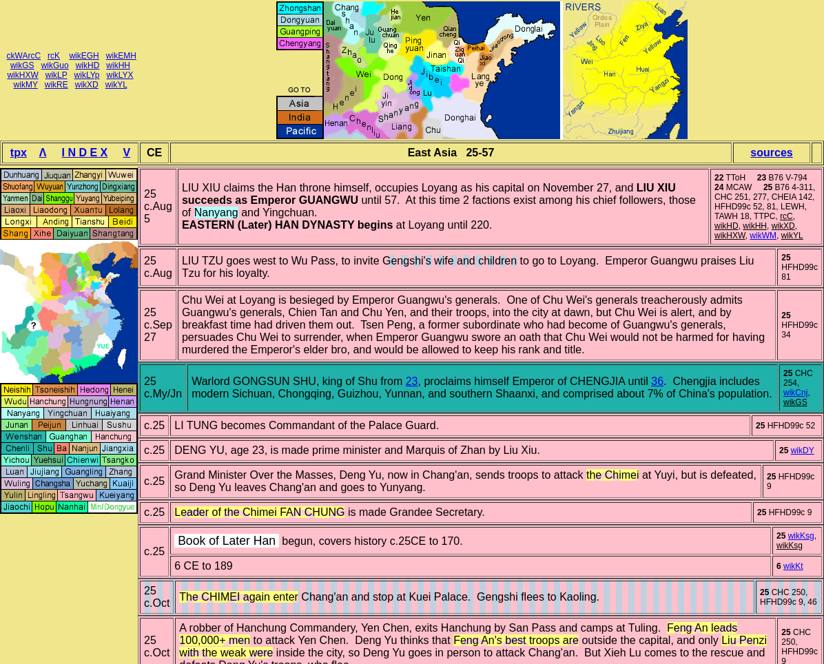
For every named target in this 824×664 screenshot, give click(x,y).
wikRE (56, 85)
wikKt (793, 566)
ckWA (17, 56)
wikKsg (801, 536)
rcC (34, 56)
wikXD (87, 85)
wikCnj (795, 392)
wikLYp (87, 75)
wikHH (118, 65)
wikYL (116, 85)
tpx (18, 152)
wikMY (26, 85)
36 (657, 381)
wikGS (22, 65)
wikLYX (119, 75)
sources (771, 152)
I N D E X (85, 152)
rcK (54, 56)
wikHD (88, 65)
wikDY (802, 450)
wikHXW (22, 75)
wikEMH (121, 56)
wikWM (763, 235)
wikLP (56, 75)
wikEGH (84, 56)
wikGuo (55, 65)
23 (412, 381)
